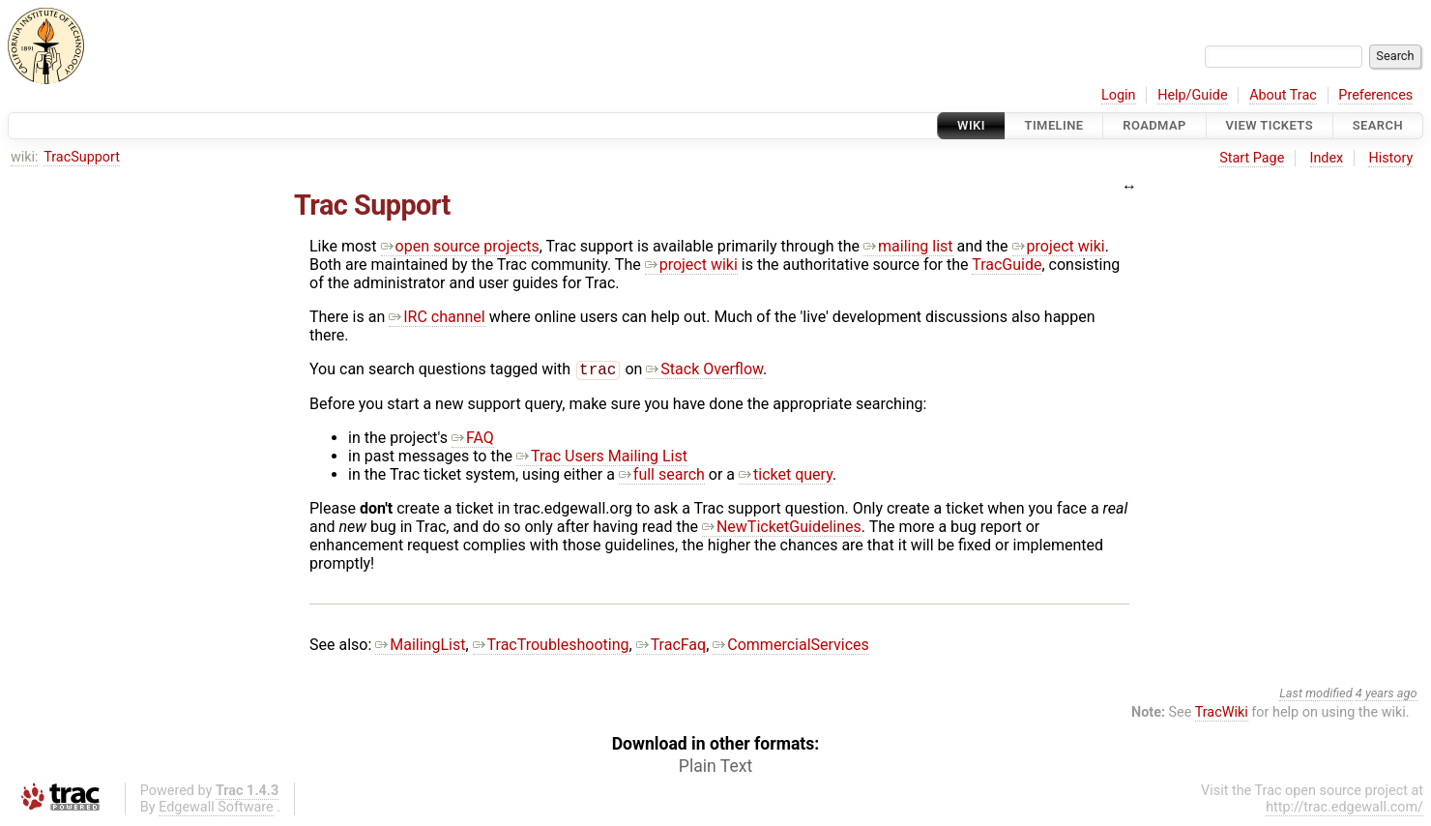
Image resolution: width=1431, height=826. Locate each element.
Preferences (1375, 95)
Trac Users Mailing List (601, 458)
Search (1378, 125)
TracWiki (1221, 714)
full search (662, 476)
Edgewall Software (216, 809)
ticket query (785, 476)
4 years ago (1386, 695)
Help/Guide (1192, 95)
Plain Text (715, 768)
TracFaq (671, 646)
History (1390, 158)
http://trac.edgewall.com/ (1344, 809)
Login (1118, 95)
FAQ (473, 439)
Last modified (1316, 695)
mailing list (907, 246)
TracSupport (82, 157)
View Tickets (1269, 125)
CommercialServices (791, 646)
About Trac (1283, 95)
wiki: (25, 157)
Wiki (971, 125)
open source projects (460, 246)
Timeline (1054, 125)
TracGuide (1006, 264)
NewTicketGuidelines (782, 528)
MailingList (420, 646)
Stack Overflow (704, 371)
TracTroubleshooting (551, 646)
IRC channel (437, 317)
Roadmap (1154, 125)
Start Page (1251, 158)
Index (1327, 158)
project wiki (1058, 246)
